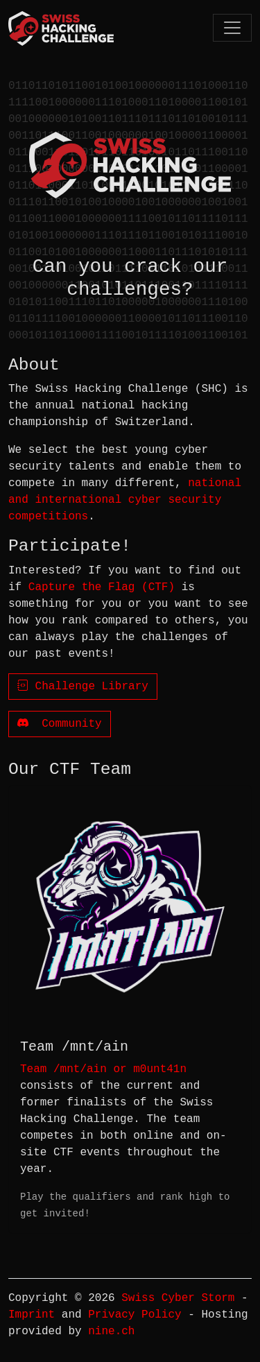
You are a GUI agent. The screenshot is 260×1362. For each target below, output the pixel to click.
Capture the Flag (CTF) (101, 587)
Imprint (31, 1314)
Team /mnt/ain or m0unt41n (103, 1069)
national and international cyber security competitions (124, 500)
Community (59, 724)
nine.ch (111, 1331)
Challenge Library (82, 686)
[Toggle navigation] (232, 27)
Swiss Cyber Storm (177, 1298)
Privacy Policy (134, 1314)
